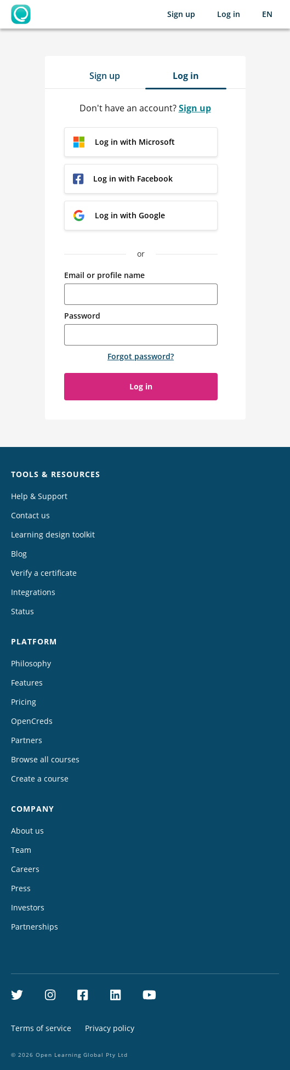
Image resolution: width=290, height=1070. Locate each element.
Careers (25, 869)
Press (21, 888)
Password (82, 315)
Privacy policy (109, 1028)
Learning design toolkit (53, 534)
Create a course (40, 778)
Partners (26, 740)
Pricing (23, 702)
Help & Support (39, 496)
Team (21, 850)
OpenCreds (32, 721)
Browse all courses (45, 759)
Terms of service (41, 1028)
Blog (19, 553)
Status (22, 611)
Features (27, 682)
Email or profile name (104, 275)
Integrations (33, 592)
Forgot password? (140, 356)
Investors (27, 907)
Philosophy (31, 663)
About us (27, 830)
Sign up (181, 14)
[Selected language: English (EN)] (267, 14)
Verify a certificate (44, 573)
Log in (228, 14)
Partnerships (34, 926)
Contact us (30, 515)
